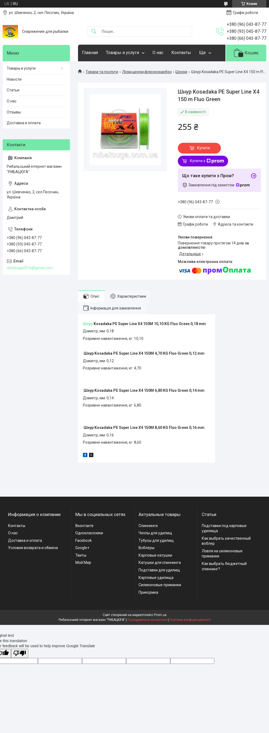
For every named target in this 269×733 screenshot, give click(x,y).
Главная (90, 52)
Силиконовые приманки (160, 585)
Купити (203, 148)
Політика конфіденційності (190, 620)
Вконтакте (84, 526)
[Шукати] (94, 31)
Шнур (88, 324)
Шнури (181, 72)
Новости (14, 79)
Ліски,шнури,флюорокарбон (147, 72)
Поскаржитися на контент (147, 620)
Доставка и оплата (24, 123)
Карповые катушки (155, 555)
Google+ (82, 548)
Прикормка (148, 592)
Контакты (181, 52)
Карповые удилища (156, 577)
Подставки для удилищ (159, 570)
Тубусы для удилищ (156, 540)
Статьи (13, 90)
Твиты (80, 555)
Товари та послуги (102, 72)
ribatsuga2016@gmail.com (30, 268)
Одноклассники (89, 533)
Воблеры (146, 548)
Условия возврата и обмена (33, 548)
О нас (158, 52)
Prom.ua (160, 615)
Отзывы (14, 112)
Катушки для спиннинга (160, 562)
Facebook (83, 540)
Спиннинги (148, 526)
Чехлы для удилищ (155, 533)
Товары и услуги (122, 52)
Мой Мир (83, 562)
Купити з (207, 161)
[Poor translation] (19, 653)
